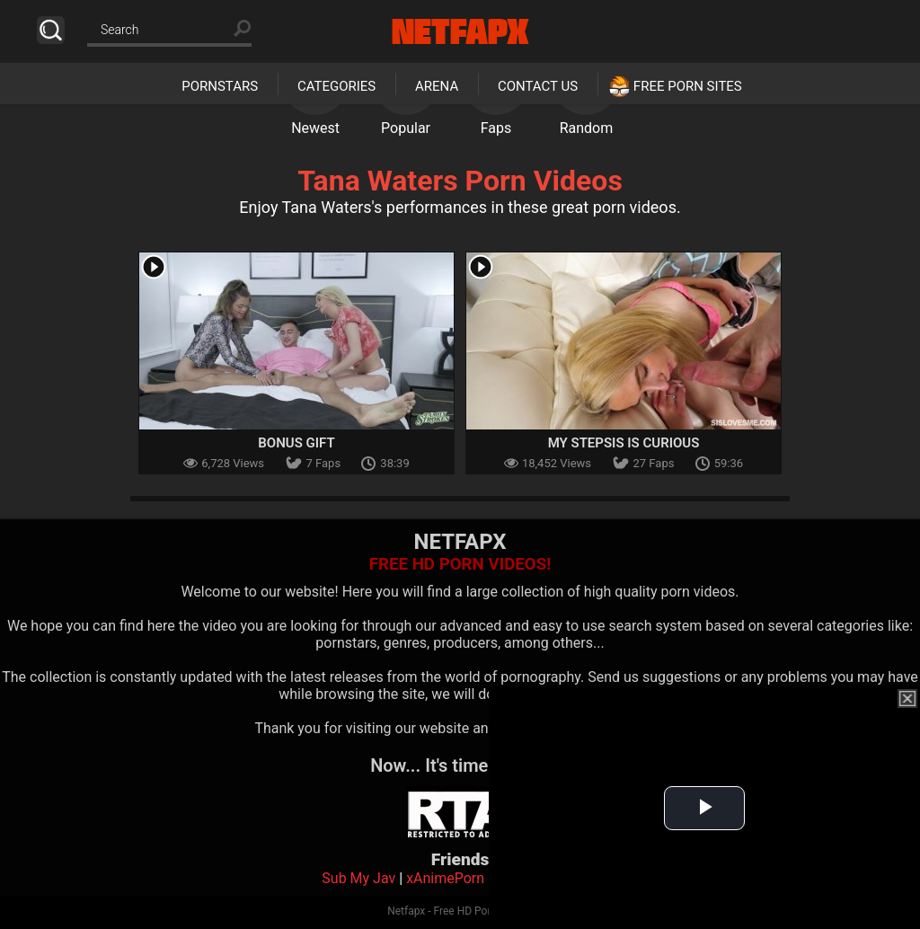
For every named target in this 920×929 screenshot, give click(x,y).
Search (51, 30)
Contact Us (538, 86)
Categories (336, 86)
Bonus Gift (296, 443)
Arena (436, 86)
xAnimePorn (445, 878)
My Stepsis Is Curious (624, 443)
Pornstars (219, 86)
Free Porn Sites (687, 86)
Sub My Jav (358, 878)
